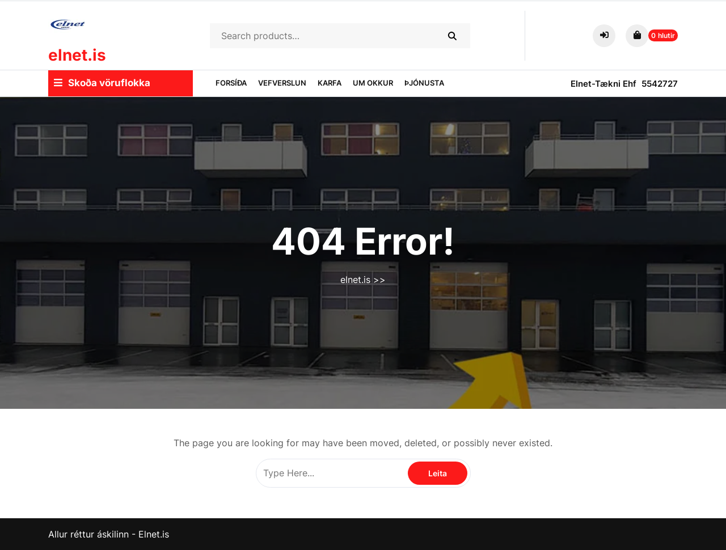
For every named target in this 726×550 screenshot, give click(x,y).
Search (452, 35)
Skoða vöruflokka (102, 82)
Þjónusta (424, 82)
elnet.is (77, 55)
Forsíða (231, 82)
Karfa (329, 82)
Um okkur (373, 82)
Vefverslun (282, 82)
